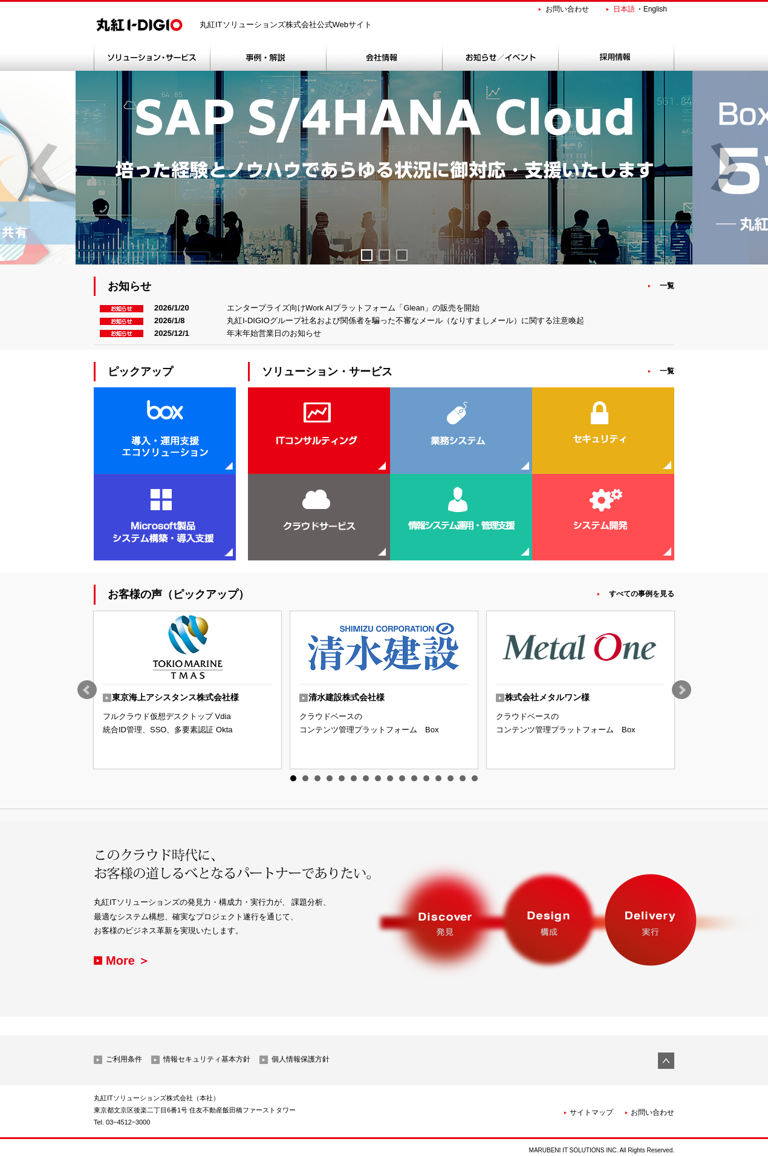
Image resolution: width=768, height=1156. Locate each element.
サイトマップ (591, 1112)
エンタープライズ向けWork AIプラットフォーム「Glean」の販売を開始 (353, 307)
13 (438, 778)
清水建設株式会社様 (346, 697)
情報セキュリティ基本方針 (206, 1059)
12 (426, 778)
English (655, 9)
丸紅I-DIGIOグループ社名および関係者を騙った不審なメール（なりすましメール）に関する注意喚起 (405, 320)
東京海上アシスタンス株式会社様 (175, 697)
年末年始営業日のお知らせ (274, 333)
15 (463, 778)
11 (414, 778)
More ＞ (128, 960)
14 (450, 778)
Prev (87, 690)
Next (681, 690)
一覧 (667, 285)
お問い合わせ (567, 9)
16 (475, 778)
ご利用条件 (124, 1059)
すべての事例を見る (641, 593)
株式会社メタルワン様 (547, 697)
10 (402, 778)
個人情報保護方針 (301, 1059)
